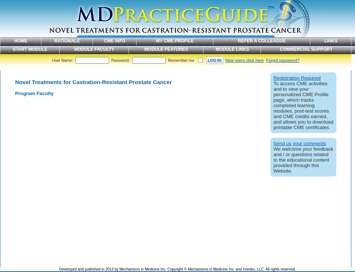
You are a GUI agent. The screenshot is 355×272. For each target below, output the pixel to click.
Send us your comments (299, 143)
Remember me (181, 60)
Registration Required (297, 78)
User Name (62, 60)
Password (120, 60)
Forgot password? (282, 60)
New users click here (244, 60)
